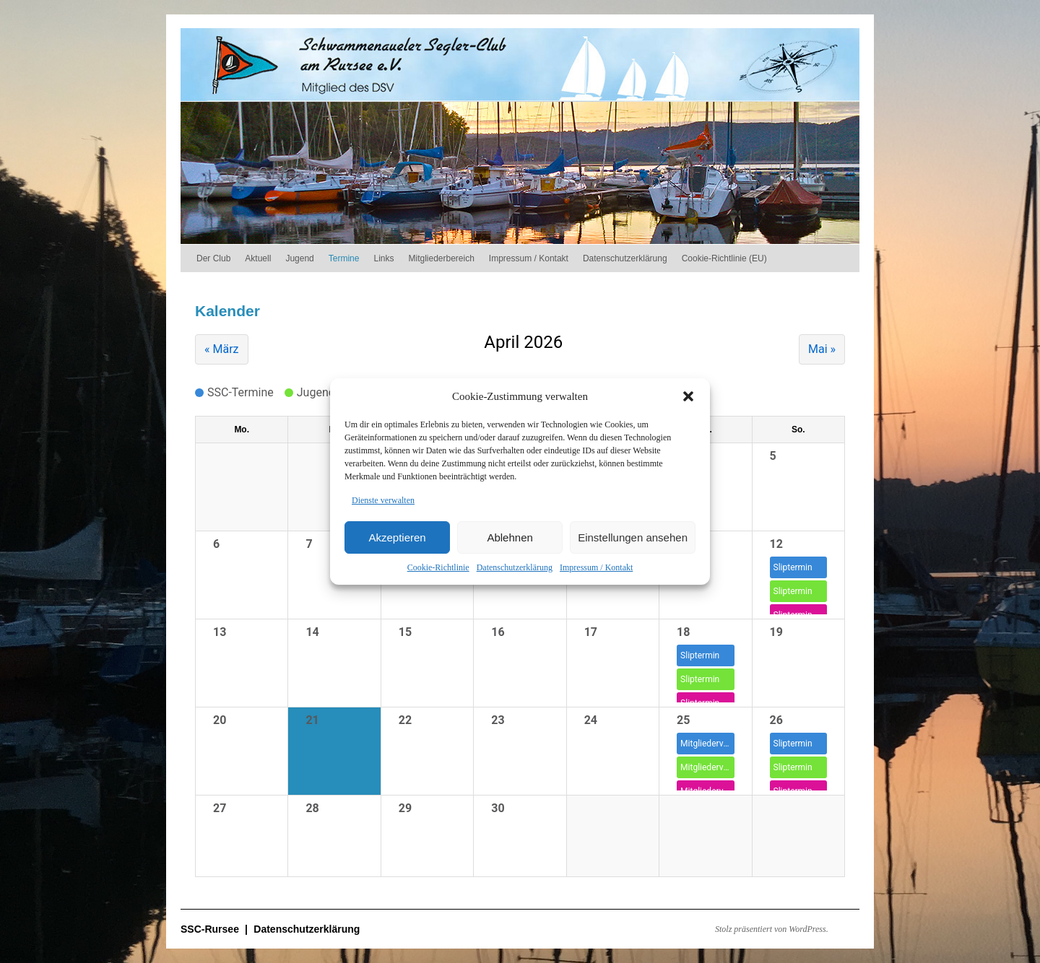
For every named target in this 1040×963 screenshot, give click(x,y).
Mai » (822, 349)
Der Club (213, 258)
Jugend (299, 258)
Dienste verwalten (383, 500)
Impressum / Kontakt (596, 567)
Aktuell (258, 258)
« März (221, 349)
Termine (344, 258)
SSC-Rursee (211, 929)
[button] (688, 396)
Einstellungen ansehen (633, 537)
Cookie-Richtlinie (438, 567)
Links (383, 258)
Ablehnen (509, 537)
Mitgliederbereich (441, 258)
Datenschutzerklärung (514, 567)
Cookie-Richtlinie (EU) (724, 258)
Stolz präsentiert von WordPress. (771, 929)
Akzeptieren (396, 537)
